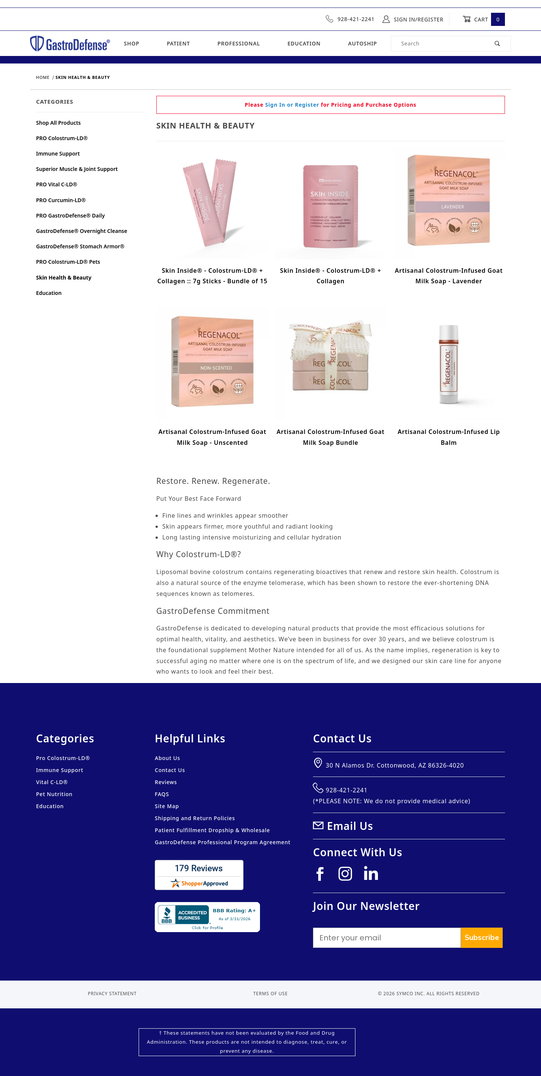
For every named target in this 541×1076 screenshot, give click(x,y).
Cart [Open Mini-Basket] (483, 19)
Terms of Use (270, 993)
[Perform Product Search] (498, 43)
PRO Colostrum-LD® (62, 138)
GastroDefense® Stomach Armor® (80, 246)
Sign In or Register (292, 104)
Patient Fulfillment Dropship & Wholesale (212, 830)
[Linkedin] (374, 876)
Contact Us (170, 770)
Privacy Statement (112, 993)
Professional (239, 43)
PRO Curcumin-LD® (61, 200)
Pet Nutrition (54, 794)
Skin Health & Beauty (63, 277)
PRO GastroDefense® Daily (70, 215)
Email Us (350, 826)
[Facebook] (323, 877)
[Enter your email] (387, 938)
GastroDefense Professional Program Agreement (222, 842)
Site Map (167, 806)
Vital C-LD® (52, 782)
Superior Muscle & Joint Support (77, 168)
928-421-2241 (350, 19)
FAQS (162, 794)
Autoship (362, 43)
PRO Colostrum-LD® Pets (68, 261)
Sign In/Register (412, 19)
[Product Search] (438, 43)
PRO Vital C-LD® (56, 184)
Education (303, 43)
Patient (178, 43)
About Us (167, 758)
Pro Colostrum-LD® (63, 758)
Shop (131, 43)
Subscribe (482, 937)
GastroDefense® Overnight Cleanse (81, 230)
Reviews (166, 782)
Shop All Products (58, 122)
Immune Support (58, 153)
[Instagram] (348, 877)
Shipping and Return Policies (195, 818)
